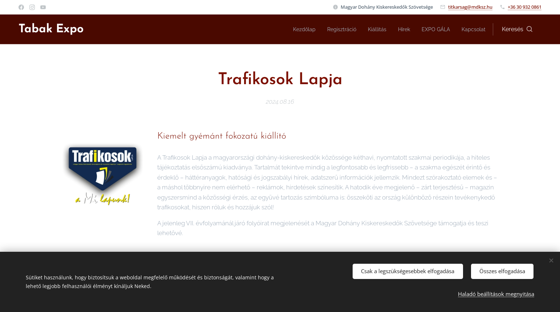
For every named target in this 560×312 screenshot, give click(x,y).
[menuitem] (291, 29)
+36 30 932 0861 (524, 7)
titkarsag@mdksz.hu (470, 7)
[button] (517, 29)
